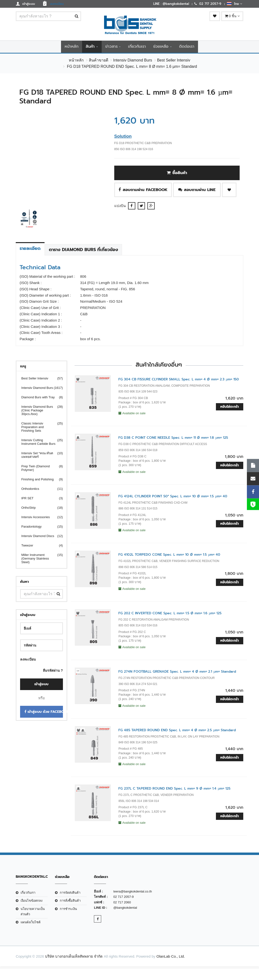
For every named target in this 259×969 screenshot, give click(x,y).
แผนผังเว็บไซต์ (30, 924)
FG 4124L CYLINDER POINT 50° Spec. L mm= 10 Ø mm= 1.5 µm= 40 (172, 498)
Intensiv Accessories (39, 519)
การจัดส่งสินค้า (70, 895)
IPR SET (39, 500)
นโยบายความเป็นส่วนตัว (33, 913)
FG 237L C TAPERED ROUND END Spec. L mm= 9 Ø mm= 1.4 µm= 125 (174, 790)
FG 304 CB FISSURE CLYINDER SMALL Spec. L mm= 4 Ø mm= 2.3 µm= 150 (178, 381)
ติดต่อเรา (186, 48)
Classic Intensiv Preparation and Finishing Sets (39, 429)
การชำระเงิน (68, 911)
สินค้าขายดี (98, 62)
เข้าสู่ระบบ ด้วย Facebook (43, 714)
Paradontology (39, 529)
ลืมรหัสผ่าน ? (53, 673)
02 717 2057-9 (123, 899)
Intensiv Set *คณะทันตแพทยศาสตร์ (39, 457)
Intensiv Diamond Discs (39, 538)
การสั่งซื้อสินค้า (70, 903)
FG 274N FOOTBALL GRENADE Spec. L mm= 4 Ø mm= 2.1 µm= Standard (177, 674)
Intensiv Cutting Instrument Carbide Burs (39, 444)
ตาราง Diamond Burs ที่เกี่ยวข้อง (83, 251)
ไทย (234, 3)
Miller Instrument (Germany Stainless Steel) (39, 560)
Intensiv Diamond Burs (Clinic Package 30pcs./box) (39, 412)
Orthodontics (39, 491)
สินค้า (90, 48)
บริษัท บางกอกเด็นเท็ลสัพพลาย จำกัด (74, 958)
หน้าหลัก (71, 48)
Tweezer (39, 547)
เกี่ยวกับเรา (137, 48)
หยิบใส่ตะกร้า (229, 409)
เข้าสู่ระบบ (41, 686)
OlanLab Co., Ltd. (170, 958)
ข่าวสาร (111, 48)
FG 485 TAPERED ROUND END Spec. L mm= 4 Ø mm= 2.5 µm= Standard (177, 732)
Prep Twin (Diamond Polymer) (39, 470)
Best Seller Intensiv (173, 62)
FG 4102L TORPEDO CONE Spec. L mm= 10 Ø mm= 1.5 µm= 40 (169, 557)
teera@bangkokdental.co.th (132, 893)
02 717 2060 (122, 904)
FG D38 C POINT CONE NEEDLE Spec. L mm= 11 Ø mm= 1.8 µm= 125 (173, 440)
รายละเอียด (30, 250)
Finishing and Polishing (39, 481)
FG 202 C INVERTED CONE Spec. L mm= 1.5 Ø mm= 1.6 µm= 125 (169, 615)
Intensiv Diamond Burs (132, 62)
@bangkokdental (125, 910)
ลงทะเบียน (28, 661)
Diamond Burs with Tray (39, 399)
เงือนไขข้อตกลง (31, 903)
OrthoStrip (39, 510)
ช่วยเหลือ (160, 48)
